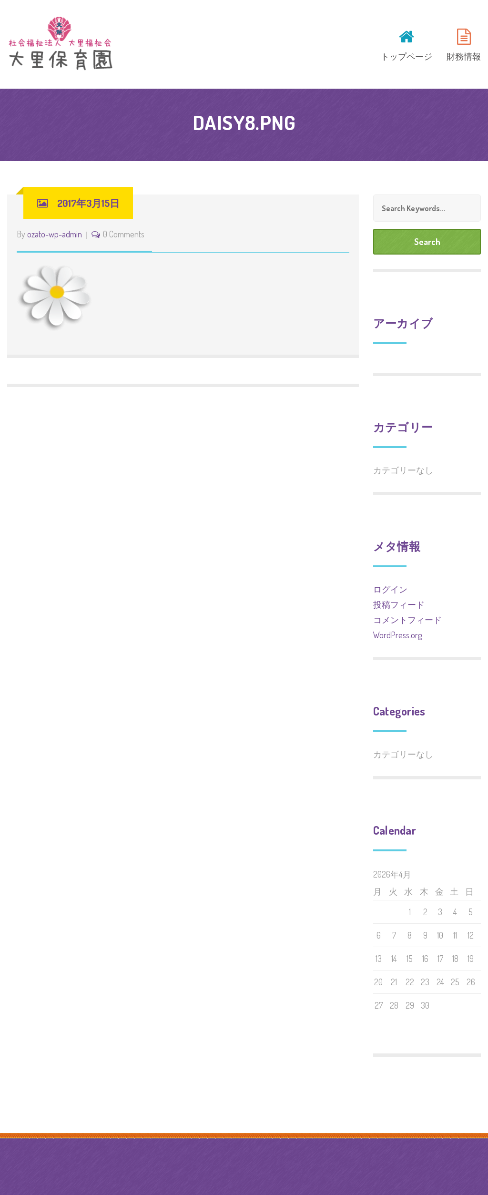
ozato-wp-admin (54, 234)
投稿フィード (399, 604)
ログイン (390, 589)
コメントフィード (407, 619)
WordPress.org (397, 635)
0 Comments (123, 234)
